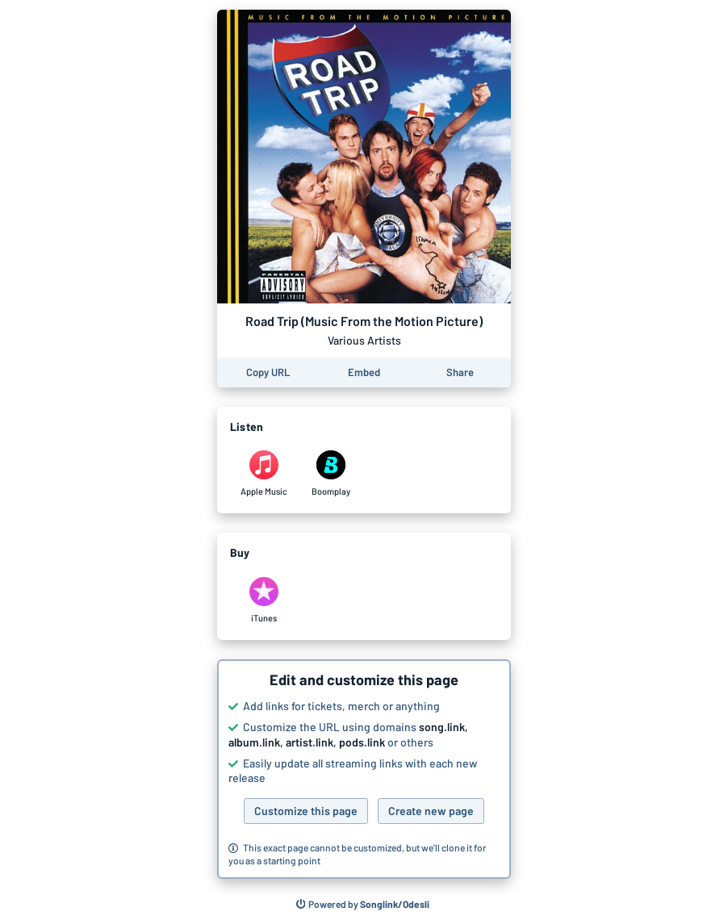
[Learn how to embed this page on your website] (364, 372)
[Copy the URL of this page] (267, 372)
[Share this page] (460, 372)
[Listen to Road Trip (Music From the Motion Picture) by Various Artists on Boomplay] (330, 473)
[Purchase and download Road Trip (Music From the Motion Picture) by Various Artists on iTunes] (263, 600)
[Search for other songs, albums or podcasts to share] (363, 904)
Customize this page (306, 811)
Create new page (431, 811)
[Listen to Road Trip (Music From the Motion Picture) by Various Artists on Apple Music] (263, 473)
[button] (364, 769)
